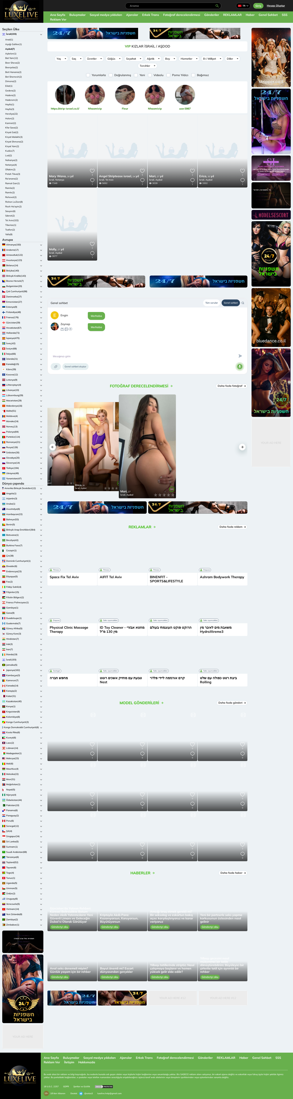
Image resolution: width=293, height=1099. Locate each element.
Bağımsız (203, 75)
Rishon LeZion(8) (14, 201)
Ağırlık (150, 58)
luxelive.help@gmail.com (109, 1093)
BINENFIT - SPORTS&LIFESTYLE (166, 579)
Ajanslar (132, 15)
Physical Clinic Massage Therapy (69, 629)
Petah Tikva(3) (12, 174)
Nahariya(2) (11, 160)
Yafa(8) (9, 234)
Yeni (142, 75)
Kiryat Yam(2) (12, 146)
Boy (167, 58)
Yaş (59, 58)
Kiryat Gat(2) (11, 132)
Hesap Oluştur (276, 5)
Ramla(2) (10, 188)
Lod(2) (8, 155)
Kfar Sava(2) (11, 127)
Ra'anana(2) (11, 178)
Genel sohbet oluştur (75, 366)
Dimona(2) (10, 81)
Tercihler (145, 65)
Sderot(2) (10, 215)
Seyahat (131, 58)
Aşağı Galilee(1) (13, 44)
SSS (284, 15)
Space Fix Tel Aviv (64, 577)
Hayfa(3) (9, 109)
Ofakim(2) (10, 169)
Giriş (258, 5)
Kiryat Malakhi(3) (14, 137)
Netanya (59, 179)
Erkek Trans (150, 15)
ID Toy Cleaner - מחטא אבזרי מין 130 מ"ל (122, 629)
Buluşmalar (77, 15)
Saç (74, 58)
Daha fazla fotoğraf (232, 386)
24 (119, 176)
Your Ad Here (23, 1036)
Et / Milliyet (209, 58)
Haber (250, 15)
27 (156, 176)
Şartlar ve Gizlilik (81, 1086)
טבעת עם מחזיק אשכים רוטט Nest (121, 680)
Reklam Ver (58, 19)
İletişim (69, 1062)
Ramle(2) (10, 192)
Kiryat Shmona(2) (14, 141)
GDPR (66, 1086)
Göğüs (111, 58)
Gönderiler (211, 15)
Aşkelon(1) (10, 53)
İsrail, (52, 179)
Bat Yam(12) (11, 58)
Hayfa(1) (9, 104)
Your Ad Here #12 (172, 998)
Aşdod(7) (10, 48)
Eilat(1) (9, 85)
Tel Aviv (109, 179)
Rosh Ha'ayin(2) (13, 206)
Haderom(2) (11, 100)
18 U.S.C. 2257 (51, 1086)
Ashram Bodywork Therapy (222, 577)
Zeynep (65, 324)
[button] (52, 447)
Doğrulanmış (122, 75)
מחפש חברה (59, 678)
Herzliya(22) (11, 113)
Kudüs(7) (10, 150)
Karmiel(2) (10, 123)
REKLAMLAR (232, 15)
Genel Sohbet (268, 15)
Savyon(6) (10, 211)
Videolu (159, 75)
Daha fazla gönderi (232, 702)
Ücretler (92, 58)
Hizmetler (186, 58)
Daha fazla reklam (233, 526)
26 (61, 176)
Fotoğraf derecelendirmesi (181, 15)
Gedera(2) (10, 90)
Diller (230, 58)
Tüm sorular (211, 302)
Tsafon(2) (10, 229)
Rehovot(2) (11, 197)
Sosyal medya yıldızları (106, 15)
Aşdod (158, 179)
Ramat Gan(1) (12, 183)
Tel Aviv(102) (12, 220)
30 (206, 176)
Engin (64, 315)
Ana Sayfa (57, 15)
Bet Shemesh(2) (13, 76)
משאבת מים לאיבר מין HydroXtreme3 (216, 629)
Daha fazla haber (233, 872)
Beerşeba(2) (11, 67)
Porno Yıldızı (180, 75)
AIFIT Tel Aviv (111, 577)
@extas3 (86, 1093)
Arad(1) (9, 39)
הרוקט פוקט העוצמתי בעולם (171, 627)
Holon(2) (9, 118)
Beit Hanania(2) (13, 72)
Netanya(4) (11, 164)
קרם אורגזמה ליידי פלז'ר (167, 678)
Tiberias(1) (10, 225)
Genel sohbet (231, 302)
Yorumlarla (99, 75)
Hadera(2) (10, 95)
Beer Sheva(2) (12, 62)
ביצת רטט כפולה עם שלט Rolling (218, 680)
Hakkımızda (86, 1062)
